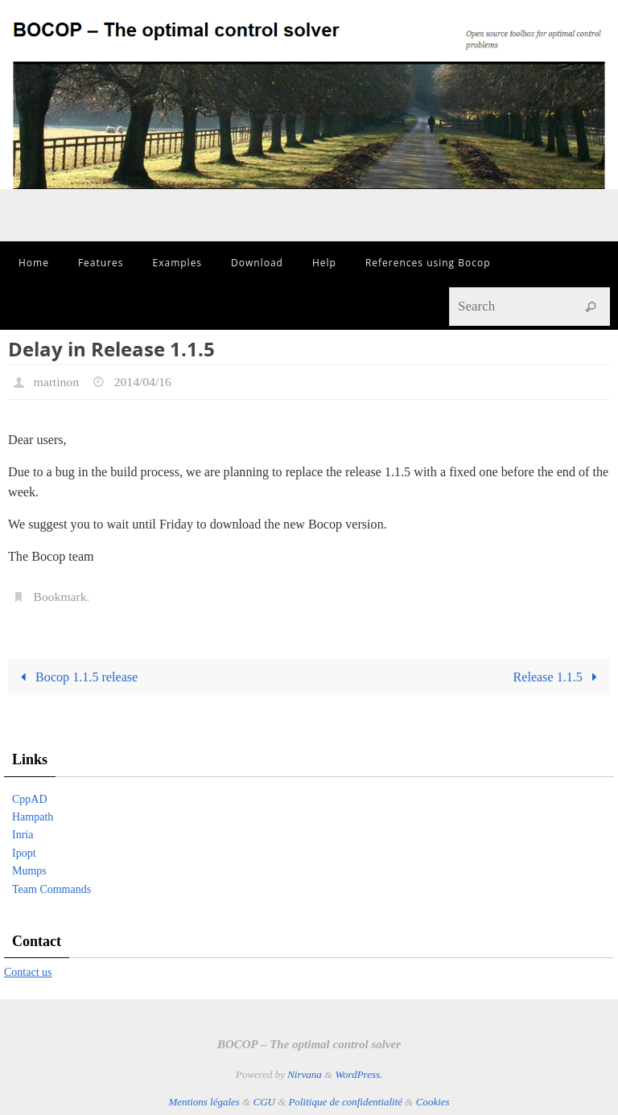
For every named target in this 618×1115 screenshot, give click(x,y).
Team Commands (51, 889)
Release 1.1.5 (558, 677)
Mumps (29, 871)
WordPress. (358, 1074)
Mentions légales (203, 1102)
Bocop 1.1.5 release (76, 677)
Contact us (28, 972)
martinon (57, 382)
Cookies (433, 1102)
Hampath (32, 817)
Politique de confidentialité (346, 1102)
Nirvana (304, 1074)
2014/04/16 (144, 382)
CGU (263, 1102)
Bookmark (61, 596)
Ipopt (24, 853)
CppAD (29, 799)
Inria (22, 835)
